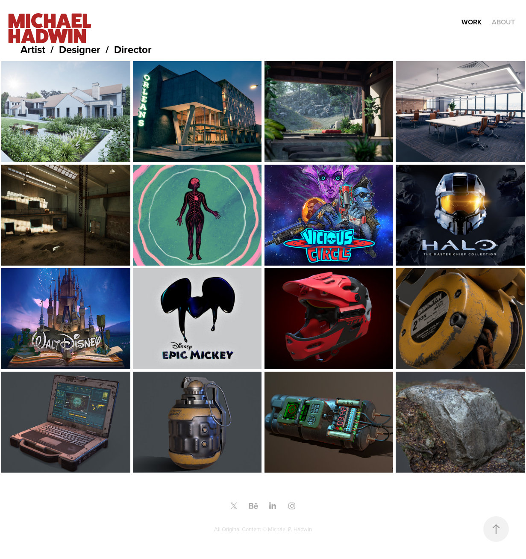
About (503, 22)
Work (471, 22)
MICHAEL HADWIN (51, 28)
